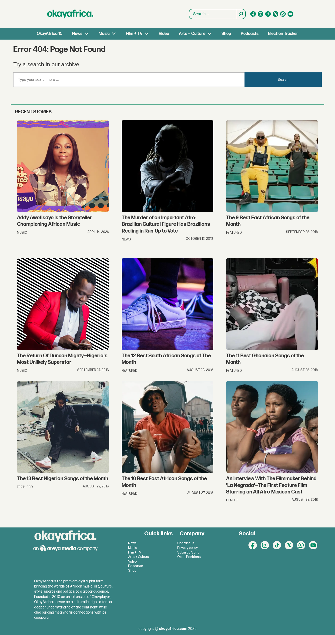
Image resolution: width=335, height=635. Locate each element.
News (77, 33)
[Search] (240, 14)
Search (283, 79)
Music (104, 33)
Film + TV (134, 33)
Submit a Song (188, 552)
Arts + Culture (192, 33)
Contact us (185, 543)
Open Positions (189, 557)
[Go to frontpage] (70, 14)
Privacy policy (187, 548)
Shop (226, 33)
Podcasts (249, 33)
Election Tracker (283, 33)
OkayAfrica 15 (49, 33)
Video (164, 33)
